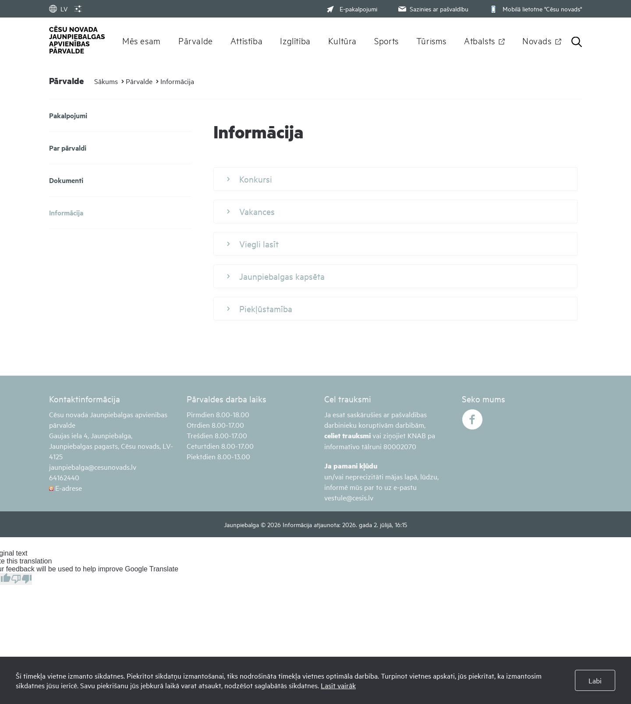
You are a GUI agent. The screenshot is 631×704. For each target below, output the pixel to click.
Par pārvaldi (67, 148)
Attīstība (246, 40)
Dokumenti (66, 180)
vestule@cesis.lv (348, 497)
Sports (386, 40)
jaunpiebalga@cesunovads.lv (92, 467)
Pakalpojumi (68, 115)
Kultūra (342, 40)
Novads (537, 40)
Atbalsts (479, 40)
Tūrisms (431, 40)
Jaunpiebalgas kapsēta (276, 276)
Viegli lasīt (253, 244)
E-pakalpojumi (351, 8)
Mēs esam (141, 40)
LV (58, 8)
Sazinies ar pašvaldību (432, 8)
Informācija (177, 81)
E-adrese (65, 488)
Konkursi (249, 179)
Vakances (251, 211)
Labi (595, 680)
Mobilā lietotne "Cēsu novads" (535, 8)
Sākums (106, 81)
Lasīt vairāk (338, 685)
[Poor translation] (21, 579)
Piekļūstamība (259, 309)
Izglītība (295, 40)
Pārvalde (195, 40)
